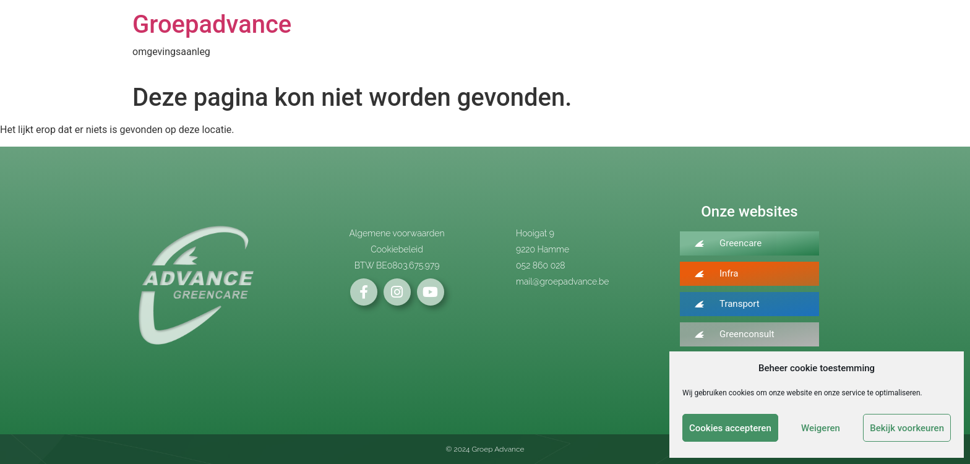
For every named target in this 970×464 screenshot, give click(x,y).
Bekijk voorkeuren (907, 428)
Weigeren (820, 428)
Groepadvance (211, 24)
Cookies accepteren (730, 428)
